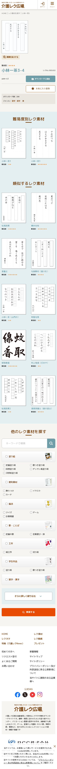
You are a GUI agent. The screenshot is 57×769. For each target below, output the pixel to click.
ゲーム (34, 512)
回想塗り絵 (9, 468)
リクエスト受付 (9, 656)
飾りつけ (8, 490)
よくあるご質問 (9, 661)
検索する (30, 612)
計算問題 (8, 516)
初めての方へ (8, 651)
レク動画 (38, 638)
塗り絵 (7, 570)
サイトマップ (36, 656)
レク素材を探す (14, 13)
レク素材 (38, 634)
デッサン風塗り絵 (39, 468)
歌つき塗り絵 (37, 465)
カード (7, 494)
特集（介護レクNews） (13, 643)
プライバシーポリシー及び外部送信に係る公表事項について (42, 669)
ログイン (42, 7)
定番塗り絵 (9, 465)
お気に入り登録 (43, 88)
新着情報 (34, 651)
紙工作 (7, 552)
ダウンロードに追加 (42, 78)
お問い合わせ (8, 665)
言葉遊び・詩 (37, 534)
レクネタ (6, 638)
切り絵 (34, 552)
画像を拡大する (12, 57)
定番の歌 (8, 534)
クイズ (7, 512)
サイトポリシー (37, 661)
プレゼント (39, 643)
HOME (4, 13)
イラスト (35, 490)
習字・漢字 (16, 101)
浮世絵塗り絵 (10, 472)
